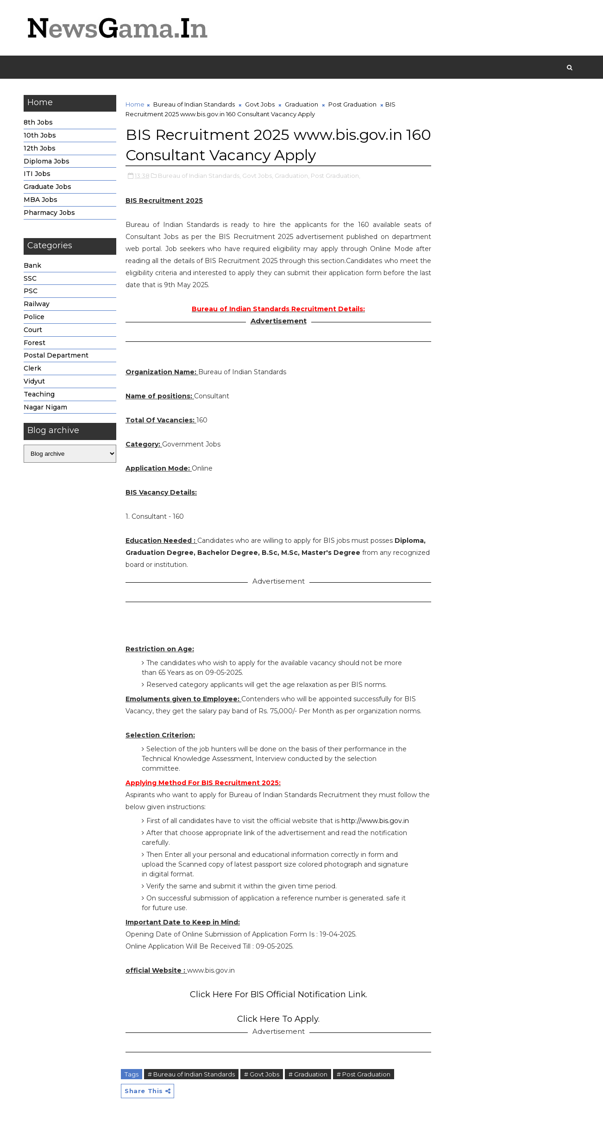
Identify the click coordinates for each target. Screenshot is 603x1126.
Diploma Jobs (46, 161)
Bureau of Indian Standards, (199, 175)
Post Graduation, (335, 175)
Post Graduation (352, 104)
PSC (31, 291)
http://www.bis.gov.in (375, 821)
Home (135, 104)
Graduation (301, 104)
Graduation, (292, 175)
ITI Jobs (37, 174)
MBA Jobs (40, 199)
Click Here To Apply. (278, 1019)
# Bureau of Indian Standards (191, 1074)
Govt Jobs (260, 104)
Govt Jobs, (257, 175)
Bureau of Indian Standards (194, 104)
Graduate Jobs (47, 186)
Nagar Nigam (45, 407)
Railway (37, 304)
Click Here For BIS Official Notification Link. (278, 994)
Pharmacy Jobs (49, 212)
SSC (30, 278)
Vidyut (34, 381)
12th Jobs (40, 148)
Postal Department (56, 355)
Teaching (39, 394)
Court (33, 330)
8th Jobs (38, 122)
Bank (32, 265)
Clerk (32, 368)
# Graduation (308, 1074)
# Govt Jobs (261, 1074)
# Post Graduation (363, 1074)
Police (34, 317)
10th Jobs (40, 135)
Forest (34, 343)
